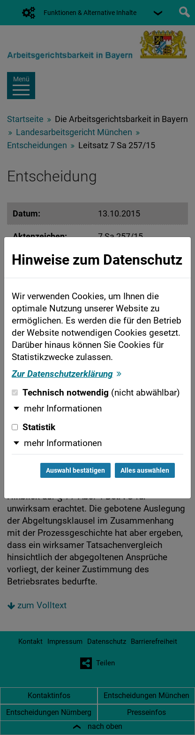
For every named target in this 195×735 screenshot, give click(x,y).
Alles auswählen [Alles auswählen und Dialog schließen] (144, 470)
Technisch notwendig (96, 393)
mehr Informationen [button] (63, 409)
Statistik (33, 427)
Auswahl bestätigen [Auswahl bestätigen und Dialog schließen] (75, 470)
